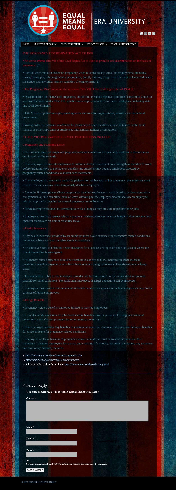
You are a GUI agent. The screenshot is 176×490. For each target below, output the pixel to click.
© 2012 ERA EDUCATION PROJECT (39, 482)
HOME (26, 44)
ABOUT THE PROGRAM (45, 44)
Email (30, 438)
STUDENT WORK (97, 45)
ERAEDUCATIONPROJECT (123, 44)
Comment (31, 398)
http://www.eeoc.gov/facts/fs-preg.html (86, 364)
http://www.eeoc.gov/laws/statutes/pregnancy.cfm (54, 355)
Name (30, 427)
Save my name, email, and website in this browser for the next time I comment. (66, 463)
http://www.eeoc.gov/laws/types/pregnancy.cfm (52, 360)
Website (30, 450)
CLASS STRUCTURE (72, 45)
